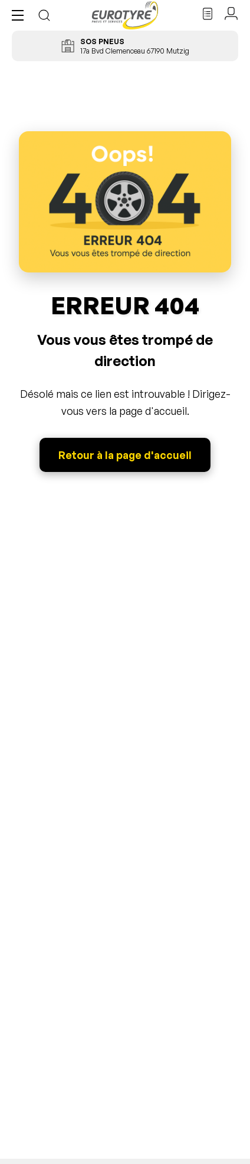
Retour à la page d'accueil (125, 454)
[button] (20, 15)
